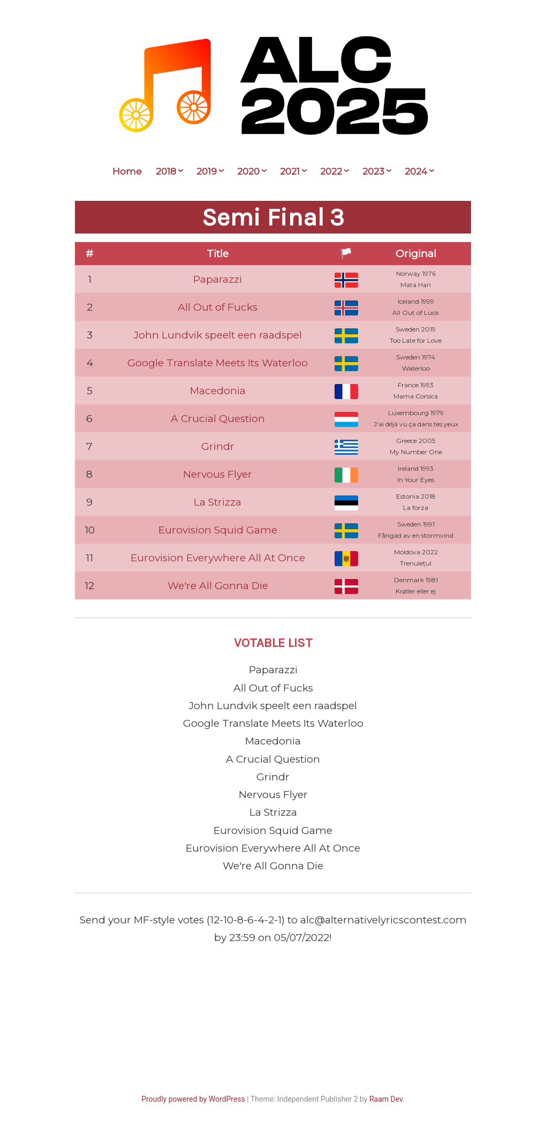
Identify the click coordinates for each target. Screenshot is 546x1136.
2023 (373, 171)
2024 (416, 171)
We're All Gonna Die (218, 586)
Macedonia (218, 391)
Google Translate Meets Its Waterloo (217, 363)
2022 (331, 171)
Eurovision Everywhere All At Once (218, 558)
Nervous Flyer (217, 474)
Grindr (217, 446)
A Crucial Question (218, 418)
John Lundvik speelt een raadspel (218, 335)
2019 (206, 171)
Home (127, 171)
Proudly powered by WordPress (193, 1099)
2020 (248, 171)
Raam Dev (386, 1099)
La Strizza (217, 502)
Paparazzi (217, 279)
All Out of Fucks (217, 307)
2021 (290, 171)
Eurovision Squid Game (217, 530)
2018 (166, 171)
